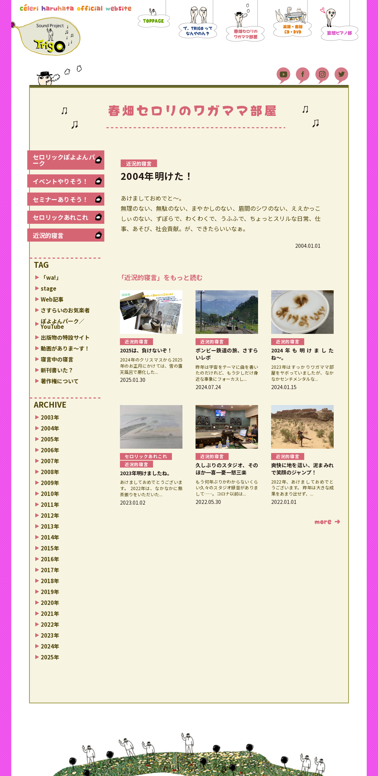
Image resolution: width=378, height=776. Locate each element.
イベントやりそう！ (60, 181)
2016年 (50, 559)
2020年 (50, 602)
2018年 (50, 581)
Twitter (341, 72)
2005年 (50, 439)
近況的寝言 (48, 235)
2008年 (50, 472)
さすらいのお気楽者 (65, 310)
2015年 (50, 548)
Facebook (303, 72)
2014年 (50, 537)
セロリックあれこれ (60, 217)
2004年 (50, 428)
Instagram (322, 72)
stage (48, 288)
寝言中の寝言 (57, 359)
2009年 (50, 482)
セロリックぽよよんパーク (64, 159)
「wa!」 (51, 277)
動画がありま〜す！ (65, 348)
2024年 (50, 646)
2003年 (50, 417)
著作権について (60, 381)
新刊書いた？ (57, 370)
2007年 (50, 461)
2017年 (50, 570)
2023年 (50, 635)
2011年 (50, 504)
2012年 (50, 515)
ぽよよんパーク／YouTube (62, 323)
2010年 (50, 493)
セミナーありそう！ (60, 199)
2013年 (50, 526)
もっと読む (327, 522)
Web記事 (52, 299)
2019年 (50, 591)
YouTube (283, 72)
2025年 (50, 657)
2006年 (50, 450)
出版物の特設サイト (65, 337)
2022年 (50, 624)
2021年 (50, 613)
